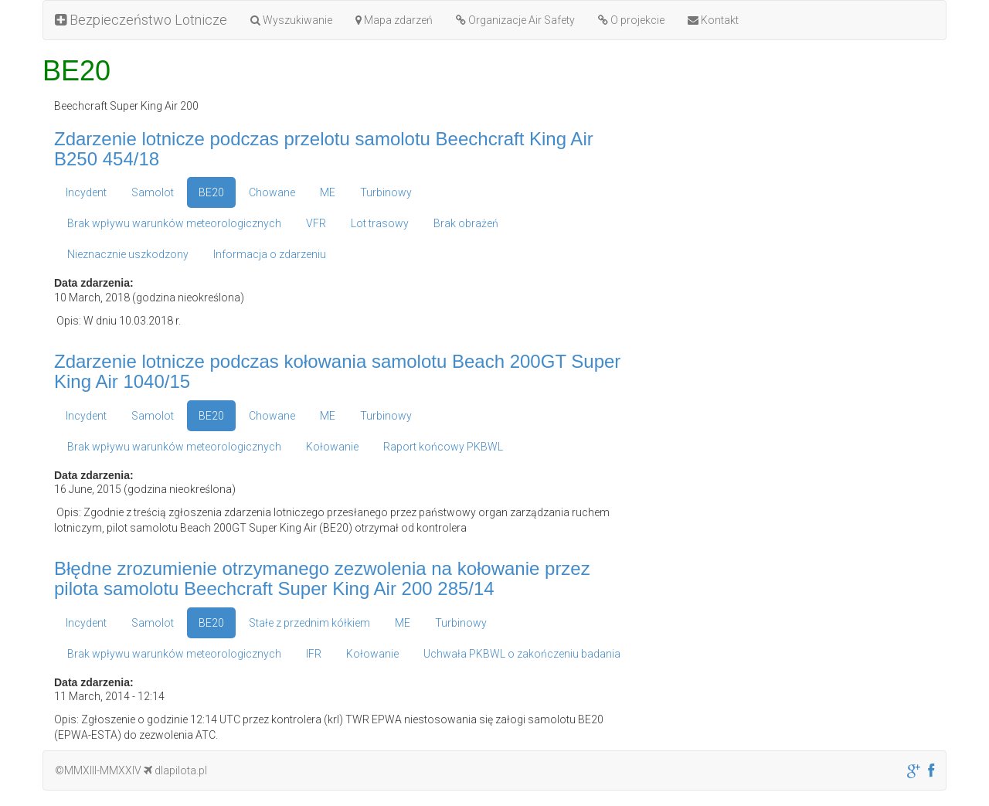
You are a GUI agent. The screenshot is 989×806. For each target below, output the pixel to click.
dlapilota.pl (175, 770)
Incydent (86, 192)
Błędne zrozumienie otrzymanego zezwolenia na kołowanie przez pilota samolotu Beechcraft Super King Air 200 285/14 (322, 578)
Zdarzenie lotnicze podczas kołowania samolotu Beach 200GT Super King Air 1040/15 (337, 371)
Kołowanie (332, 446)
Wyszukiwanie (291, 20)
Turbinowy (386, 192)
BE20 (211, 192)
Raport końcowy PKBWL (443, 446)
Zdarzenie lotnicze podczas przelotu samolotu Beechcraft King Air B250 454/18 (323, 148)
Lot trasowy (380, 223)
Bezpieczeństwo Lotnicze (141, 20)
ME (327, 192)
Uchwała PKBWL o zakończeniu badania (521, 654)
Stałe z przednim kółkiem (309, 623)
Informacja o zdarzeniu (269, 254)
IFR (313, 654)
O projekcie (631, 20)
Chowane (272, 192)
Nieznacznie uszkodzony (128, 254)
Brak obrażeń (465, 223)
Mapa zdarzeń (394, 20)
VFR (316, 223)
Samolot (152, 192)
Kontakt (713, 20)
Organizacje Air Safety (515, 20)
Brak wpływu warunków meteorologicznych (174, 223)
